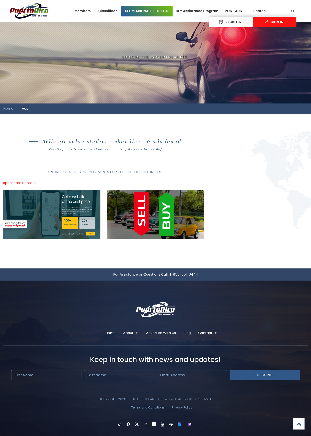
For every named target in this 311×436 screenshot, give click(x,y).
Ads (25, 108)
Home (8, 108)
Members (83, 11)
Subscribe (265, 375)
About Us (130, 332)
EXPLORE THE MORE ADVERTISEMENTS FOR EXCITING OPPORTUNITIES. (104, 172)
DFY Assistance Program (197, 11)
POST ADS (233, 11)
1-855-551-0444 (184, 274)
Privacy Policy (182, 407)
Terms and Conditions (147, 407)
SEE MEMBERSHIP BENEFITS (146, 11)
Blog (187, 332)
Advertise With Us (161, 332)
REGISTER (230, 22)
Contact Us (207, 332)
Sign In (274, 22)
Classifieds (107, 11)
